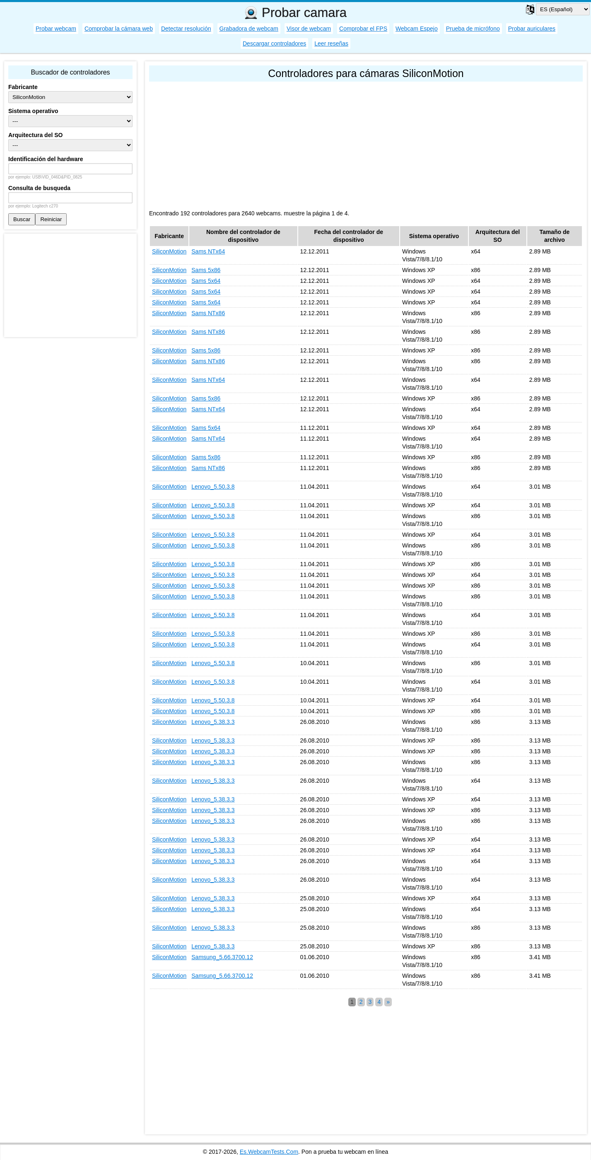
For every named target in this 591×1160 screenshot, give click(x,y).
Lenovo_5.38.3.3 (212, 722)
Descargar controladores (274, 43)
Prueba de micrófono (473, 28)
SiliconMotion (169, 251)
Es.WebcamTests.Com (269, 1151)
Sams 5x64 (205, 280)
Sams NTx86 (208, 313)
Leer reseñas (331, 43)
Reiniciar (51, 219)
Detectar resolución (186, 28)
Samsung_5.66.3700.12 (222, 957)
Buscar (21, 219)
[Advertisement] (366, 144)
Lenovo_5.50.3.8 (212, 486)
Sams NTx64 (208, 251)
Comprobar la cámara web (118, 28)
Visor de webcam (309, 28)
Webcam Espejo (417, 28)
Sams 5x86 (205, 270)
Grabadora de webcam (249, 28)
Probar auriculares (531, 28)
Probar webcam (56, 28)
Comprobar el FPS (363, 28)
